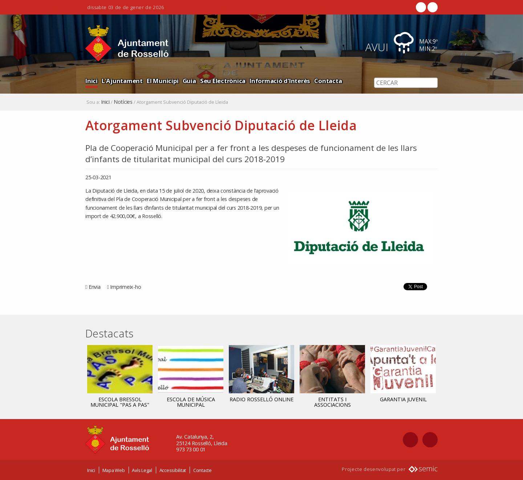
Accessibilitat (172, 470)
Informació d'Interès (280, 81)
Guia (189, 81)
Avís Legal (142, 470)
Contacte (202, 470)
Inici (91, 81)
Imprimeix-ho (125, 286)
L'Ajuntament (122, 81)
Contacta (328, 81)
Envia (95, 286)
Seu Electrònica (223, 81)
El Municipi (162, 81)
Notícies (123, 101)
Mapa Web (113, 470)
